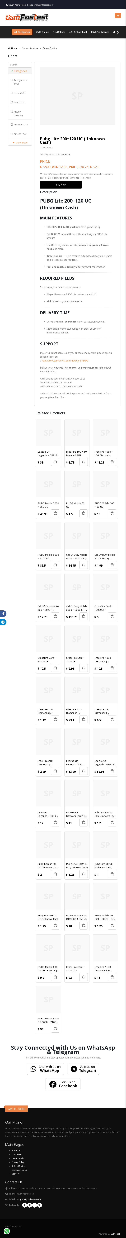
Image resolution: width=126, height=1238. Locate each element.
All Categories (22, 31)
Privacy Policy (18, 1162)
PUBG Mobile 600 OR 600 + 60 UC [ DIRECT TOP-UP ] (48, 968)
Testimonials (18, 1158)
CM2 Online (42, 31)
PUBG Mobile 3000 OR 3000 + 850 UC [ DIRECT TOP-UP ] (76, 917)
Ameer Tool (18, 133)
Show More (20, 142)
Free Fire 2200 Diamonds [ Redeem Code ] (75, 711)
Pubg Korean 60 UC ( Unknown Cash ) (105, 814)
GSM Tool (115, 1234)
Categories (19, 71)
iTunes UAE (18, 93)
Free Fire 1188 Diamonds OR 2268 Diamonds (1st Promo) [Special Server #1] (104, 968)
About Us (16, 1150)
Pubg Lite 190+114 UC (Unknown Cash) (77, 865)
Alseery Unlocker (17, 113)
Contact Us (17, 1154)
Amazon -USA (19, 124)
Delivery (15, 1173)
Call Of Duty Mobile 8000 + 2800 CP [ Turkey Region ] (76, 608)
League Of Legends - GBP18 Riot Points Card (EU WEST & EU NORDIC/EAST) (47, 453)
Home (14, 48)
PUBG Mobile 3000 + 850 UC (48, 505)
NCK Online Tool (78, 31)
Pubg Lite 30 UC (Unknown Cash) (103, 865)
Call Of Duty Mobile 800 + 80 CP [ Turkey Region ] (48, 608)
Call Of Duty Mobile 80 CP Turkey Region (105, 556)
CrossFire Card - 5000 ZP (75, 659)
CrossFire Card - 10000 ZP (103, 608)
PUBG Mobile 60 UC (75, 505)
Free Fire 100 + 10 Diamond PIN (76, 453)
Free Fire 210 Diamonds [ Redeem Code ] (46, 762)
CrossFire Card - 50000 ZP (75, 968)
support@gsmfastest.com (40, 5)
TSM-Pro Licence (100, 31)
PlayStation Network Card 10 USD (75, 814)
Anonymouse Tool (19, 82)
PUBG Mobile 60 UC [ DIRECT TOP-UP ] (104, 917)
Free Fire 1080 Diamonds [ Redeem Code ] (103, 659)
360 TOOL (18, 102)
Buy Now (61, 184)
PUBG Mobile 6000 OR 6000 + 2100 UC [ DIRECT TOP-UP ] (48, 1020)
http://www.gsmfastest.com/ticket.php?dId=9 (65, 360)
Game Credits (50, 48)
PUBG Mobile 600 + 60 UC (104, 505)
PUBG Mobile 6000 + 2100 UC (48, 556)
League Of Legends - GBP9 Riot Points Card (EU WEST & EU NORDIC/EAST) (47, 814)
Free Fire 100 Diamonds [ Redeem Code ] (46, 711)
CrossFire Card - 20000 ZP (47, 659)
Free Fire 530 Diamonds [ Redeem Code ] (103, 711)
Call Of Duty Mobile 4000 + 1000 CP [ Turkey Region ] (76, 556)
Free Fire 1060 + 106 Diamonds (103, 453)
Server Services (32, 48)
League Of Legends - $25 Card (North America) (74, 762)
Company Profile (19, 1170)
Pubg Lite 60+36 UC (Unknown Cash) (48, 917)
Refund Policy (18, 1166)
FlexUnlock (59, 31)
